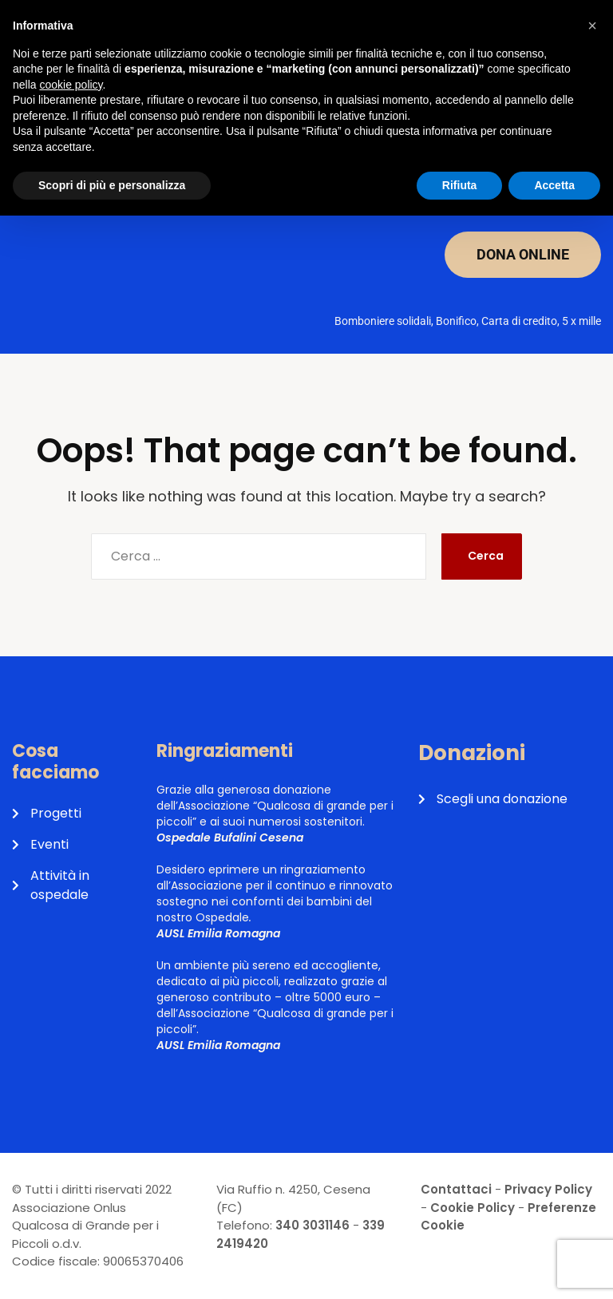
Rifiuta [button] (459, 185)
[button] (592, 25)
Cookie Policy (472, 1207)
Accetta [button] (554, 185)
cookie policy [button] (70, 84)
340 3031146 (312, 1225)
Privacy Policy (548, 1189)
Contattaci (456, 1189)
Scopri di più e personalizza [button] (111, 185)
